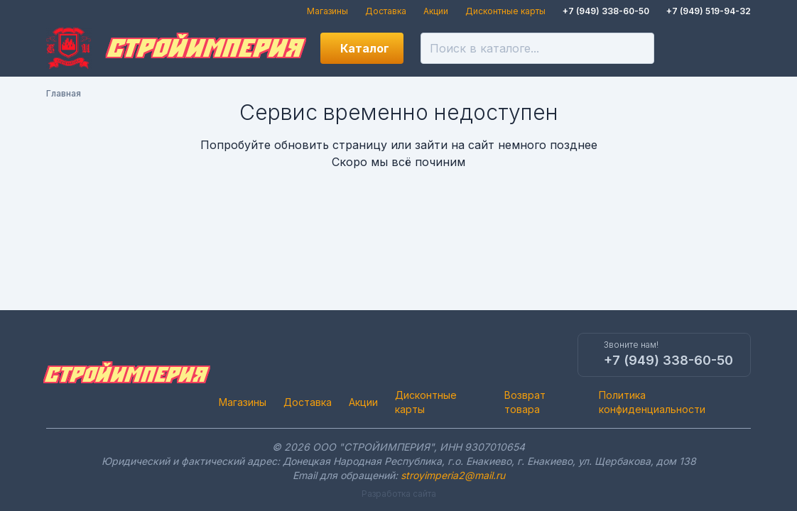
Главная (63, 93)
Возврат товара (525, 402)
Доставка (385, 11)
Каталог (364, 48)
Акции (435, 11)
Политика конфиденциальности (652, 402)
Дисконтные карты (505, 11)
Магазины (327, 11)
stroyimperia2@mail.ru (453, 475)
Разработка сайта (399, 493)
